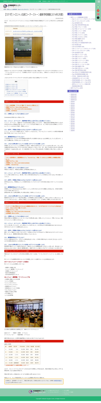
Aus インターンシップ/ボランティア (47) (83, 19)
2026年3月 (74, 96)
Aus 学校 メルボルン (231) (79, 36)
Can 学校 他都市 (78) (78, 66)
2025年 (73, 101)
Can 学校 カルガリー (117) (79, 56)
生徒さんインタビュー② (11, 86)
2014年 (73, 121)
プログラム (66, 394)
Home (5, 9)
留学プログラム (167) (77, 88)
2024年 (73, 103)
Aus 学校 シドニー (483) (79, 31)
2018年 (73, 114)
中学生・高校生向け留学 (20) (80, 76)
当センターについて (54, 390)
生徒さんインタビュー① (11, 84)
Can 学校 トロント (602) (79, 58)
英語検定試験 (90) (77, 86)
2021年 (73, 109)
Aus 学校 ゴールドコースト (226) (81, 29)
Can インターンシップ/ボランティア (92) (83, 48)
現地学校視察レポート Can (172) (81, 82)
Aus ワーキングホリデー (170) (80, 21)
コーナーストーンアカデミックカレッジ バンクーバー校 (27, 31)
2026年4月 (74, 94)
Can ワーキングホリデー (23, 9)
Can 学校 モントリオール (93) (80, 64)
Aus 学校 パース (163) (78, 33)
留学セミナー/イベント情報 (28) (81, 84)
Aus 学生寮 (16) (76, 44)
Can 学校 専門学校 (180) (79, 70)
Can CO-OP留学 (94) (78, 46)
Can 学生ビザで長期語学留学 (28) (81, 72)
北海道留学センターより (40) (80, 78)
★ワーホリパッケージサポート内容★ (16, 91)
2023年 (73, 105)
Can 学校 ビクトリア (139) (79, 62)
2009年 (73, 130)
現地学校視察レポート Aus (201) (81, 80)
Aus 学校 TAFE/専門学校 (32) (80, 25)
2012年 (73, 125)
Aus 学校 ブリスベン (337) (79, 34)
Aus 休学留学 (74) (77, 23)
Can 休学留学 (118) (77, 52)
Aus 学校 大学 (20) (77, 40)
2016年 (73, 118)
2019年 (73, 112)
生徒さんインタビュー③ (11, 88)
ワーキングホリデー (54, 392)
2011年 (73, 127)
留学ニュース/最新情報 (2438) (79, 17)
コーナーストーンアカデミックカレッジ (23, 34)
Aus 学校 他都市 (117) (78, 38)
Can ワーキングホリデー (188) (81, 50)
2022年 (73, 107)
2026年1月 (74, 99)
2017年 (73, 116)
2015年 (73, 119)
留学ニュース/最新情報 (12, 9)
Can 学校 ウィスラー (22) (79, 54)
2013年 (73, 123)
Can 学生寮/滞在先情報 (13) (80, 74)
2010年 (73, 128)
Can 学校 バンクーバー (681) (80, 60)
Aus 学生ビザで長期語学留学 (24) (81, 42)
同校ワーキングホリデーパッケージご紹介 (15, 89)
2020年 (73, 110)
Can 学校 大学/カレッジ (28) (80, 68)
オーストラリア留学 (68, 392)
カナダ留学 (66, 390)
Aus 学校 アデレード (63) (79, 27)
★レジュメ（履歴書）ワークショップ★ (17, 93)
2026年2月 (74, 98)
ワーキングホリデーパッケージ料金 (13, 95)
